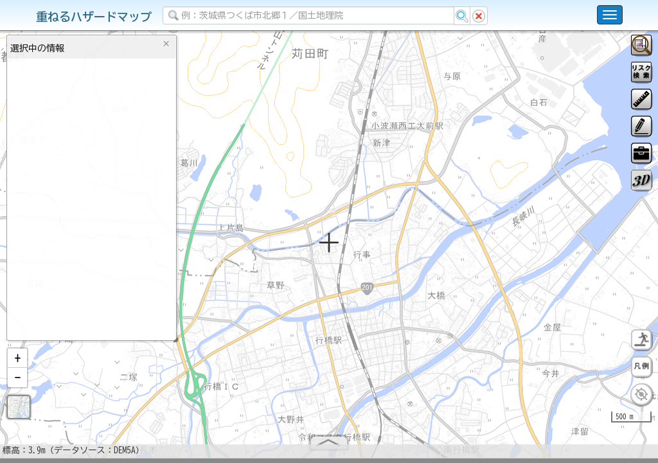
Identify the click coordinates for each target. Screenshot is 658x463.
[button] (17, 363)
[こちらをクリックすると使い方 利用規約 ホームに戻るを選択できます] (610, 14)
